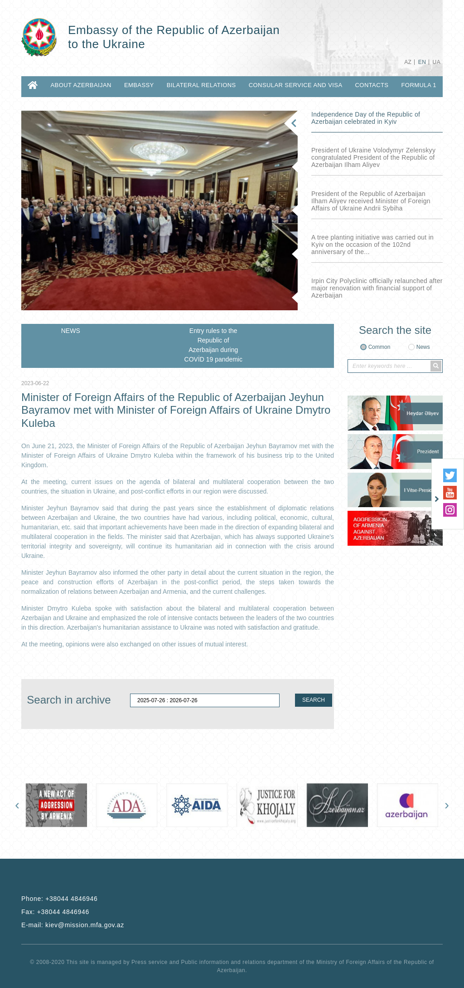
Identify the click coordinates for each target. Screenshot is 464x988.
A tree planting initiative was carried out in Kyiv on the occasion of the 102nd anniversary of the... (372, 244)
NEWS (70, 330)
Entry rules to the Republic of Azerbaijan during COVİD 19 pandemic (213, 345)
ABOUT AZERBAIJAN (80, 85)
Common (379, 347)
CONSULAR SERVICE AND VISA (296, 85)
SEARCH (313, 700)
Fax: (55, 911)
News (423, 347)
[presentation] (17, 805)
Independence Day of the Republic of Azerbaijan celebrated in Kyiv (365, 118)
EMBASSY (139, 85)
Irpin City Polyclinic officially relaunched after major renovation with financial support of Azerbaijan (377, 288)
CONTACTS (372, 85)
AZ (407, 62)
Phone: (59, 898)
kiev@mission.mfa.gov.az (84, 925)
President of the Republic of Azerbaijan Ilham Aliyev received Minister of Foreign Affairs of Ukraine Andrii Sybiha (370, 201)
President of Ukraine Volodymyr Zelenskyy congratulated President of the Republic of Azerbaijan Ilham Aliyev (373, 157)
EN (422, 62)
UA (436, 62)
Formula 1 (418, 85)
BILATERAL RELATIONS (201, 85)
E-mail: (72, 925)
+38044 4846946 (71, 898)
